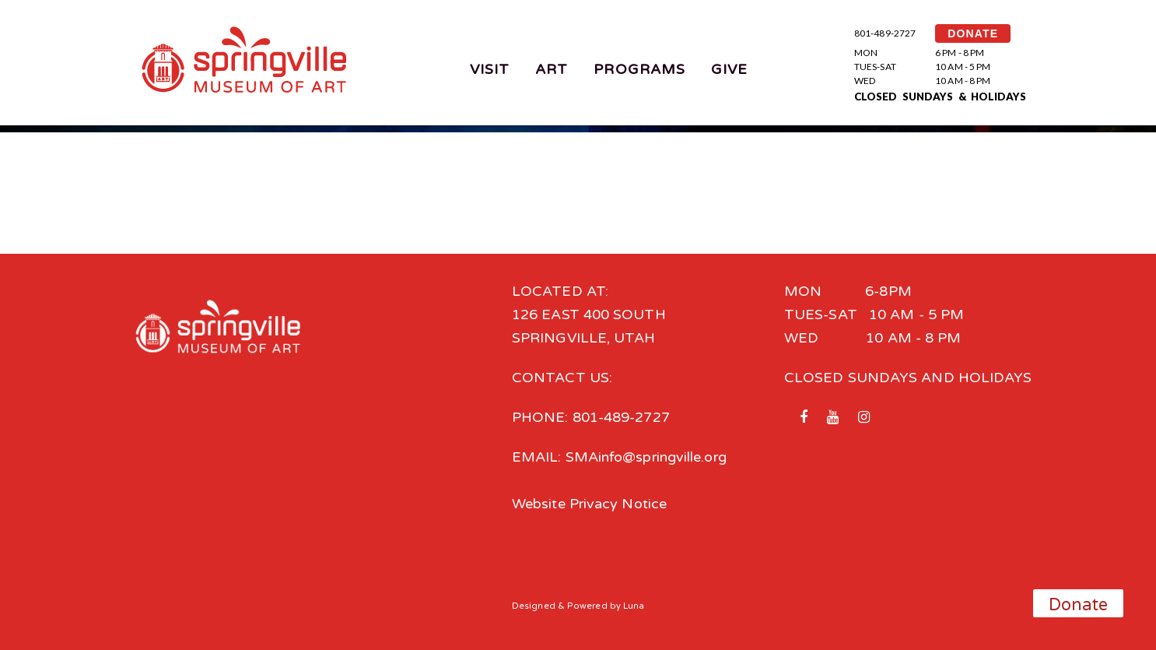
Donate (1079, 605)
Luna (633, 606)
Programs (639, 69)
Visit (490, 69)
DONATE (973, 33)
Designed (533, 606)
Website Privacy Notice (589, 503)
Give (729, 69)
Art (551, 69)
